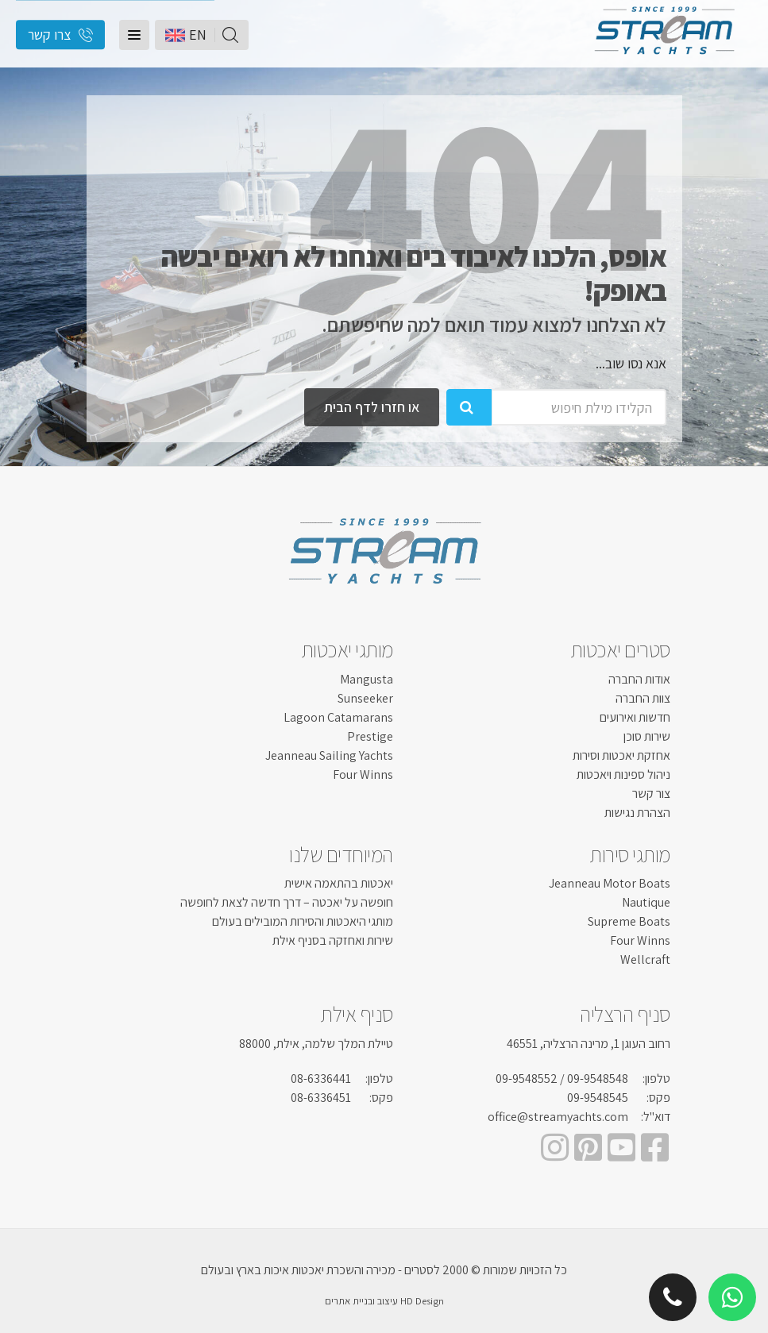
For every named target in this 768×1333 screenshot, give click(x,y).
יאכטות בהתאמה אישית (338, 883)
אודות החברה (639, 679)
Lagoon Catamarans (338, 717)
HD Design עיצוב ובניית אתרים (384, 1301)
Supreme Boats (629, 921)
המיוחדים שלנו (341, 854)
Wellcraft (645, 959)
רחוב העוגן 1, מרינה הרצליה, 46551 (588, 1043)
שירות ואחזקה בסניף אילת (332, 940)
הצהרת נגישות (637, 812)
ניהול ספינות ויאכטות (623, 774)
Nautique (646, 902)
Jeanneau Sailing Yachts (329, 755)
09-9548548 (597, 1078)
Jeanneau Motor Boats (609, 883)
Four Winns (363, 774)
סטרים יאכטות (620, 649)
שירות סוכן (646, 736)
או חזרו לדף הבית (371, 407)
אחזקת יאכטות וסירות (621, 755)
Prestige (370, 736)
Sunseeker (365, 698)
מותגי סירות (629, 854)
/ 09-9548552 (530, 1078)
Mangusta (366, 679)
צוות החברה (643, 698)
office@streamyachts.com (558, 1116)
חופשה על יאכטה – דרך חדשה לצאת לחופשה (286, 902)
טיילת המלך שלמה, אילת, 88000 (316, 1043)
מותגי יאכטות (347, 649)
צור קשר (651, 793)
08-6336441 (321, 1078)
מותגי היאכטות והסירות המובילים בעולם (302, 921)
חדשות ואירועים (635, 717)
